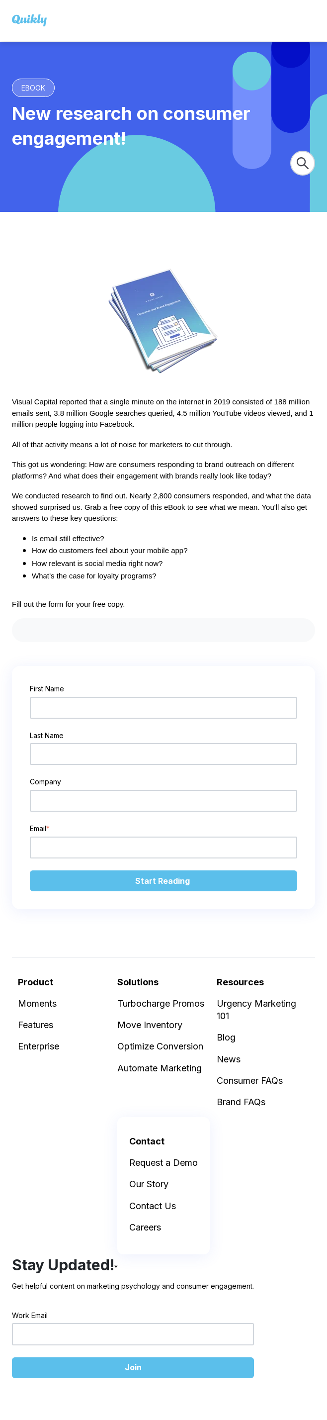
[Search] (302, 163)
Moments (37, 1003)
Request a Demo (163, 1162)
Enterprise (38, 1046)
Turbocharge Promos (160, 1003)
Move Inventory (149, 1025)
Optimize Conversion (160, 1046)
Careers (145, 1227)
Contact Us (152, 1206)
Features (35, 1025)
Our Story (148, 1184)
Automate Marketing (159, 1068)
